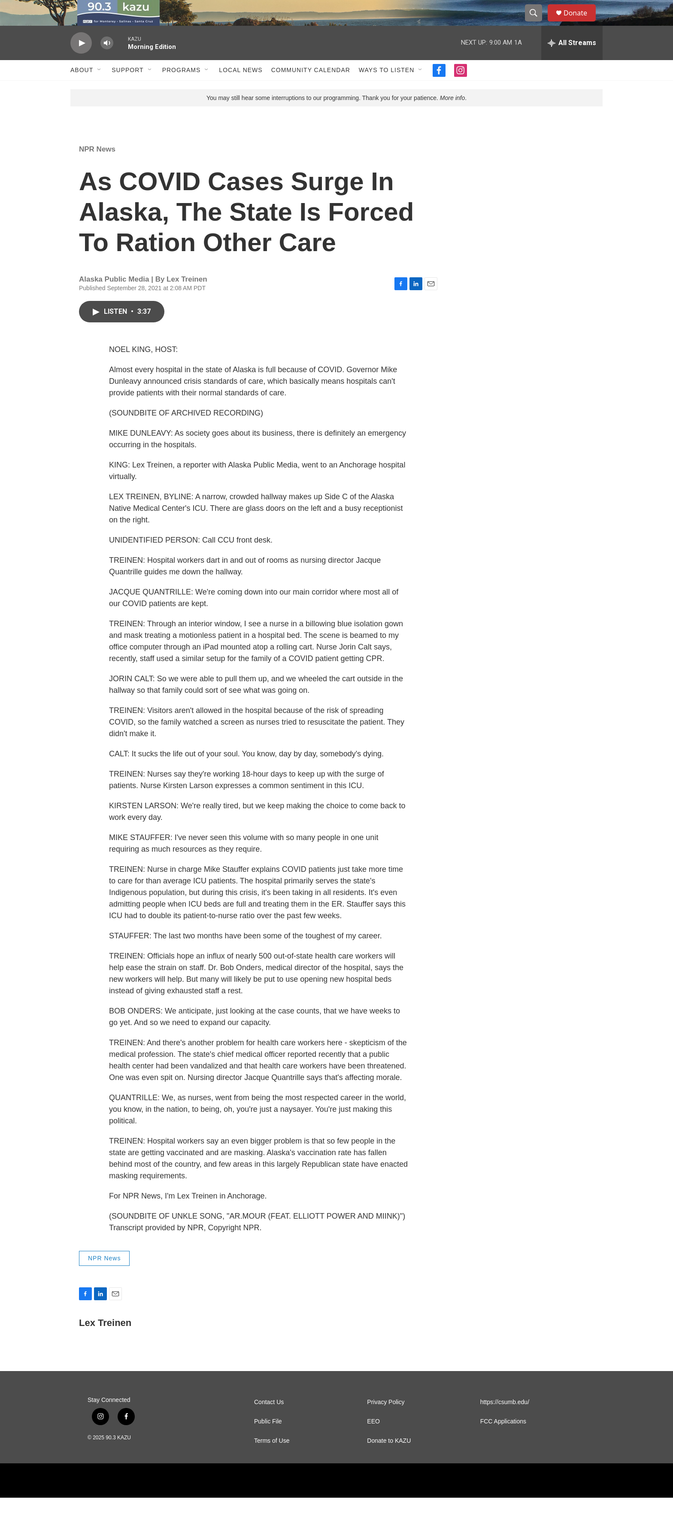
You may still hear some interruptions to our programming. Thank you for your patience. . (336, 117)
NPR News (97, 168)
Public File (268, 1441)
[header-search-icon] (537, 22)
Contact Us (269, 1421)
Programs (181, 89)
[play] (81, 62)
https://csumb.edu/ (504, 1421)
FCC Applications (503, 1441)
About (81, 89)
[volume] (107, 62)
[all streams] (572, 62)
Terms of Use (271, 1460)
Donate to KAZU (389, 1460)
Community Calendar (310, 89)
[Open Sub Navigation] (99, 89)
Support (127, 89)
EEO (373, 1441)
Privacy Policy (385, 1421)
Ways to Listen (386, 89)
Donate (580, 22)
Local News (240, 89)
